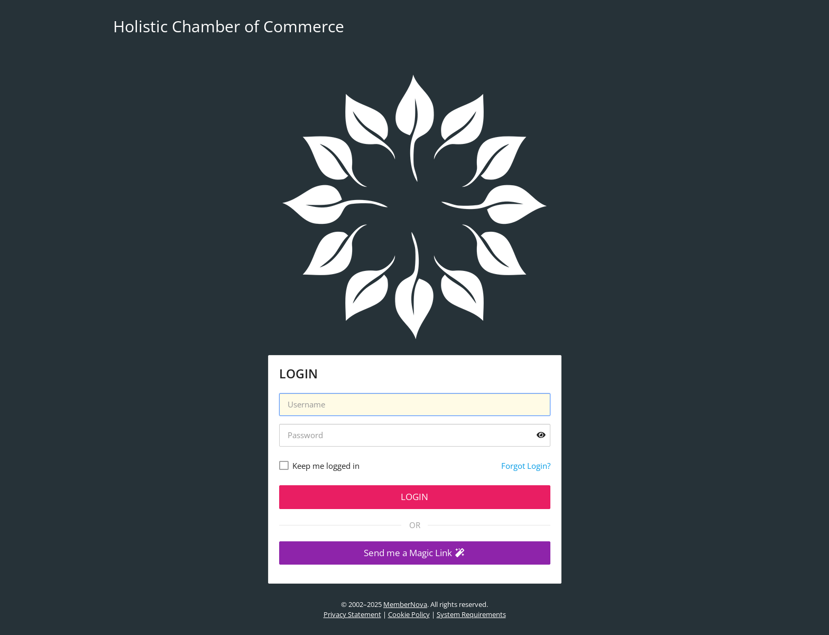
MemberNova (405, 604)
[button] (414, 553)
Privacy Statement (352, 614)
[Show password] (541, 435)
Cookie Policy (409, 614)
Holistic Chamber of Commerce (228, 26)
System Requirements (471, 614)
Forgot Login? (525, 465)
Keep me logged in (326, 465)
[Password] (414, 435)
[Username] (414, 404)
